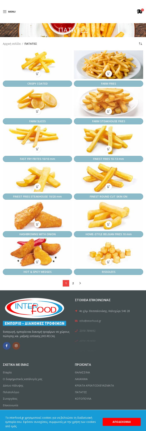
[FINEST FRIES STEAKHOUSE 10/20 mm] (37, 177)
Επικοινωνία (10, 405)
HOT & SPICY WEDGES (38, 272)
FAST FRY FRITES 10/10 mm (37, 159)
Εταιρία (7, 372)
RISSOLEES (108, 272)
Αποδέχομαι (122, 422)
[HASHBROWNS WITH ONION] (37, 215)
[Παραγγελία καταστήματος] (140, 44)
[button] (37, 73)
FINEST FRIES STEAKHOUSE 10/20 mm (37, 196)
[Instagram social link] (16, 346)
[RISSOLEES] (108, 253)
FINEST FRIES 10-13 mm (108, 159)
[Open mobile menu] (9, 11)
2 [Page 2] (73, 283)
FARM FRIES (108, 83)
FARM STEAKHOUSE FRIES (108, 121)
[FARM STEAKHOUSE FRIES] (108, 102)
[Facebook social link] (6, 346)
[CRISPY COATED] (37, 64)
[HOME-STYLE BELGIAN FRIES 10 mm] (108, 215)
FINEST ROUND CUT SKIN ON (108, 196)
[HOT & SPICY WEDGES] (37, 253)
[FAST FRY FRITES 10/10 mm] (37, 140)
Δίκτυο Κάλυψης (13, 385)
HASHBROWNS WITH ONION (37, 234)
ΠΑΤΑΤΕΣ (81, 392)
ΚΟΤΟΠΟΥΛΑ (83, 398)
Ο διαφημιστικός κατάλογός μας (22, 379)
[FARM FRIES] (108, 64)
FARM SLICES (37, 121)
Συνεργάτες (10, 398)
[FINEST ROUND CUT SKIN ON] (108, 177)
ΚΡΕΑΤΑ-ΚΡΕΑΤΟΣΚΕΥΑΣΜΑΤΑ (94, 385)
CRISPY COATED (37, 83)
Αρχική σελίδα (12, 43)
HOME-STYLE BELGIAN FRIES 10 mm (109, 234)
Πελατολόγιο (11, 392)
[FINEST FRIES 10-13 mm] (108, 140)
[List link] (109, 311)
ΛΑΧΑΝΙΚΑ (81, 379)
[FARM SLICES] (37, 102)
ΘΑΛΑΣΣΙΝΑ (82, 372)
